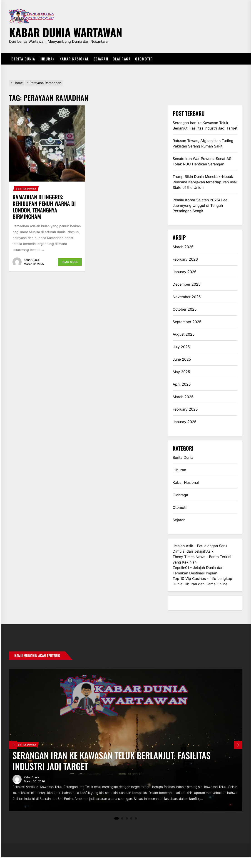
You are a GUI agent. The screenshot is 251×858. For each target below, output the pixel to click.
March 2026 (183, 246)
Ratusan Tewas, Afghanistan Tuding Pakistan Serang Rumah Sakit (203, 143)
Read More (70, 262)
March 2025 (183, 396)
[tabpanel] (125, 740)
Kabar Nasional (74, 59)
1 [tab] (116, 819)
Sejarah (101, 59)
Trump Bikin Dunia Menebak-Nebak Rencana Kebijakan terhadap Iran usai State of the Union (205, 182)
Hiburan (47, 59)
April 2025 (182, 384)
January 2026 (184, 271)
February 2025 (185, 409)
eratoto (179, 603)
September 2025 (187, 321)
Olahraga (122, 59)
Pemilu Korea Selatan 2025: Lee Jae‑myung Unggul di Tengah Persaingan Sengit (200, 205)
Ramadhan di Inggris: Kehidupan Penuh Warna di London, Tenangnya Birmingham (44, 206)
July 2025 (181, 346)
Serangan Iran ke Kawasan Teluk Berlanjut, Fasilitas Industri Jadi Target (205, 125)
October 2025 (185, 309)
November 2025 (187, 296)
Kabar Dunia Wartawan (65, 31)
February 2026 (185, 259)
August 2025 (184, 334)
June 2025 (182, 359)
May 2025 (181, 371)
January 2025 (184, 421)
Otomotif (143, 59)
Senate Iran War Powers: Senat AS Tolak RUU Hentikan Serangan (202, 161)
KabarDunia (31, 260)
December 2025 (187, 284)
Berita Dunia (23, 59)
